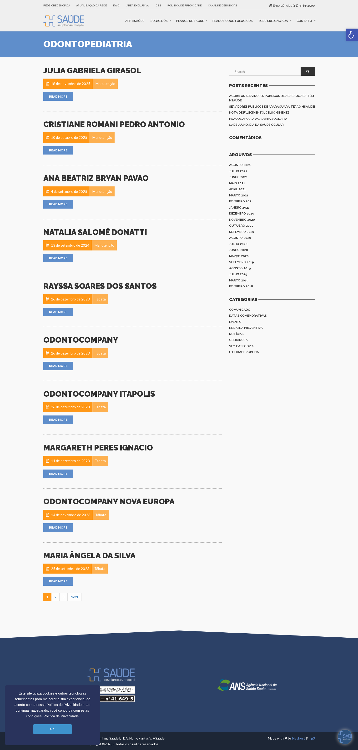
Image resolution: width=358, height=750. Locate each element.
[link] (352, 35)
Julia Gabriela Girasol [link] (92, 70)
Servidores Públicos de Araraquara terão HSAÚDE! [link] (272, 106)
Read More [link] (58, 96)
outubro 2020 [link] (241, 225)
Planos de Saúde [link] (190, 20)
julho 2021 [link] (238, 171)
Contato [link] (304, 20)
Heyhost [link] (298, 738)
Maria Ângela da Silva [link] (89, 555)
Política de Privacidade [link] (61, 716)
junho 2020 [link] (238, 250)
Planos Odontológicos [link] (232, 20)
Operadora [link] (238, 340)
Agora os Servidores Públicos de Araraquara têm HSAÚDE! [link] (271, 98)
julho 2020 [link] (238, 244)
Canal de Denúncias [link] (222, 5)
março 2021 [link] (238, 195)
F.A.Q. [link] (116, 5)
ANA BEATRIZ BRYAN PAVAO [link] (96, 178)
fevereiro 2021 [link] (241, 201)
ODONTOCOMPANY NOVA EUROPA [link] (109, 501)
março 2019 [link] (238, 280)
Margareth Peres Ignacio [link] (98, 447)
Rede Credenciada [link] (56, 5)
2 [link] (55, 597)
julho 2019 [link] (238, 274)
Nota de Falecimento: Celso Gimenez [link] (259, 112)
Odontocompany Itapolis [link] (99, 394)
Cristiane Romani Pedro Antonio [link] (114, 124)
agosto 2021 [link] (240, 165)
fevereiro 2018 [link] (241, 286)
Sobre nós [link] (159, 20)
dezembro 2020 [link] (241, 213)
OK (52, 729)
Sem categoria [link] (241, 346)
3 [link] (63, 597)
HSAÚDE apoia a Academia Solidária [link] (258, 118)
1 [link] (47, 597)
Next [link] (74, 597)
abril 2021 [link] (237, 189)
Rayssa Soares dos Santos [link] (100, 286)
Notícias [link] (236, 334)
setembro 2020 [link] (241, 232)
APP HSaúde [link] (134, 20)
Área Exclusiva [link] (137, 5)
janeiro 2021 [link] (239, 207)
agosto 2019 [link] (240, 268)
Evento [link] (235, 322)
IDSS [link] (158, 5)
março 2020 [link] (239, 256)
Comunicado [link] (239, 309)
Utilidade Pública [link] (244, 352)
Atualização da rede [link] (91, 5)
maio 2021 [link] (237, 183)
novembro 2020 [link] (242, 219)
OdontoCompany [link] (80, 340)
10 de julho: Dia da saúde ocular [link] (256, 124)
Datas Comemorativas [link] (248, 315)
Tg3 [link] (312, 738)
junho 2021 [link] (238, 177)
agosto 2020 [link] (240, 238)
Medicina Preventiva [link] (246, 328)
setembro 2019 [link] (241, 262)
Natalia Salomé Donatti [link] (95, 232)
